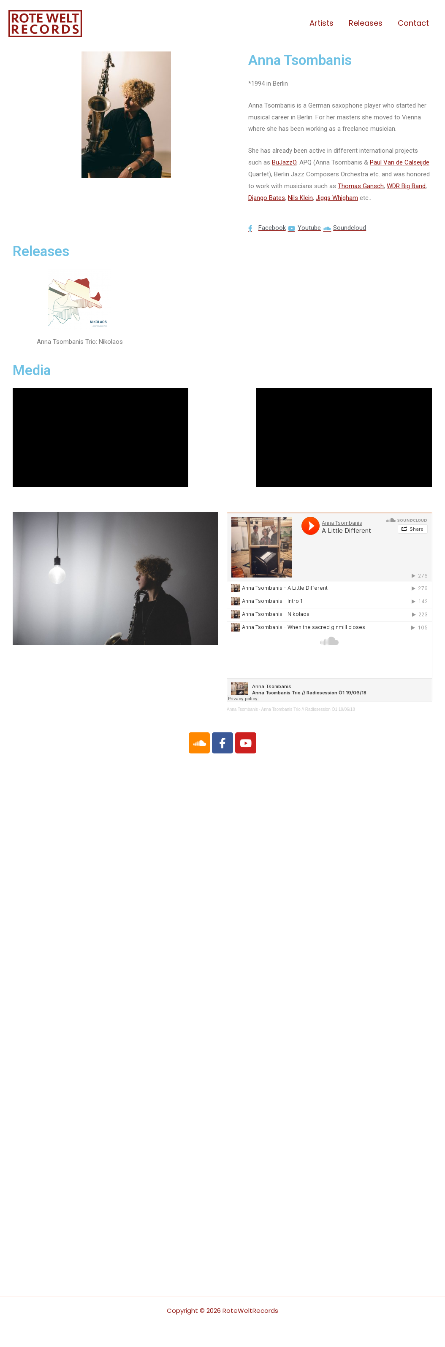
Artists (321, 23)
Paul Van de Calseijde (399, 162)
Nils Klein (300, 198)
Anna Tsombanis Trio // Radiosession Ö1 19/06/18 (308, 709)
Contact (413, 23)
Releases (366, 23)
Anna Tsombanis (242, 709)
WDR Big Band (406, 186)
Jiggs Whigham (337, 198)
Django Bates (266, 198)
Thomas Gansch (361, 186)
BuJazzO (284, 162)
